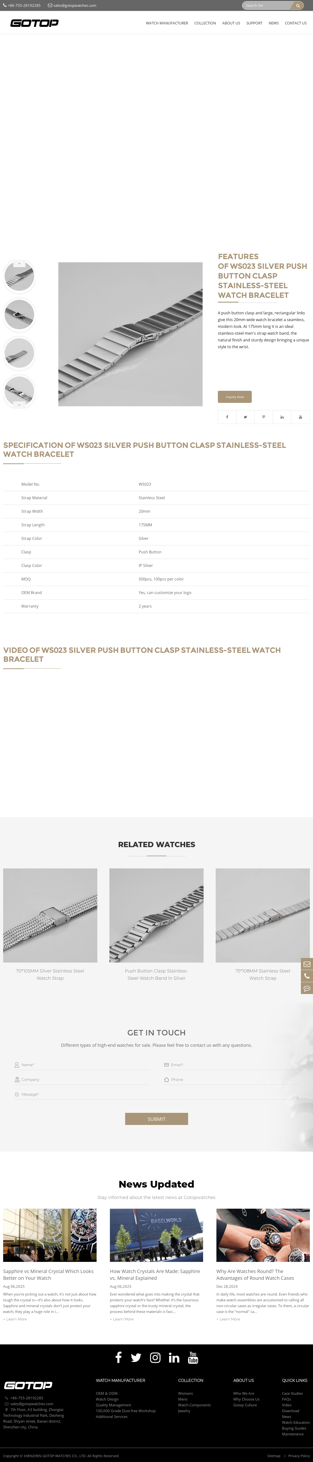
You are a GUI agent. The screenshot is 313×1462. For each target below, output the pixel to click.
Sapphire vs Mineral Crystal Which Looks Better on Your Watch (48, 1274)
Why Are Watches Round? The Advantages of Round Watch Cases (255, 1274)
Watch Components (58, 43)
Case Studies (292, 1393)
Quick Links (294, 1381)
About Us (231, 23)
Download (290, 1410)
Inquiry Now (235, 397)
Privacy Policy (299, 1456)
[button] (19, 263)
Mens (182, 1399)
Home (11, 43)
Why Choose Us (246, 1399)
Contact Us (296, 23)
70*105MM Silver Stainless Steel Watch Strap (50, 974)
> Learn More (15, 1319)
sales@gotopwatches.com (72, 5)
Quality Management (113, 1404)
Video (286, 1404)
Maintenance (293, 1434)
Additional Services (112, 1416)
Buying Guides (294, 1428)
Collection (205, 23)
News (274, 23)
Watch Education (296, 1422)
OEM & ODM (107, 1393)
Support (254, 23)
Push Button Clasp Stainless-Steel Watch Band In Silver (156, 974)
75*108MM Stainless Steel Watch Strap (263, 974)
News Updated (156, 1184)
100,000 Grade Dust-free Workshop (126, 1410)
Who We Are (243, 1393)
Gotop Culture (245, 1404)
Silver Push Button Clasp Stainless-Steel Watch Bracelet (150, 43)
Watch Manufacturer (167, 23)
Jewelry (184, 1410)
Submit (157, 1119)
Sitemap (274, 1456)
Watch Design (107, 1399)
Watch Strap (89, 43)
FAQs (286, 1399)
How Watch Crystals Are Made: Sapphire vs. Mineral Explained (155, 1274)
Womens (185, 1393)
